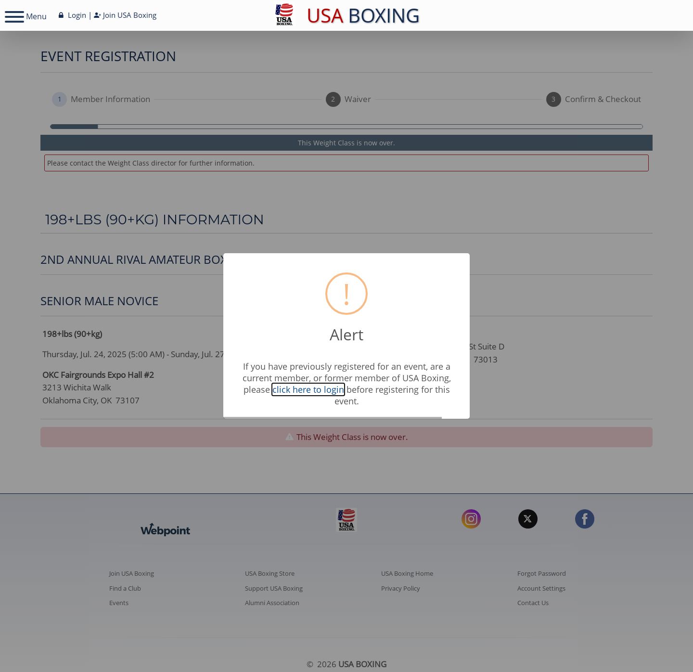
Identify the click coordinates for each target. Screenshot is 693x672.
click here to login (308, 389)
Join (125, 15)
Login (71, 15)
